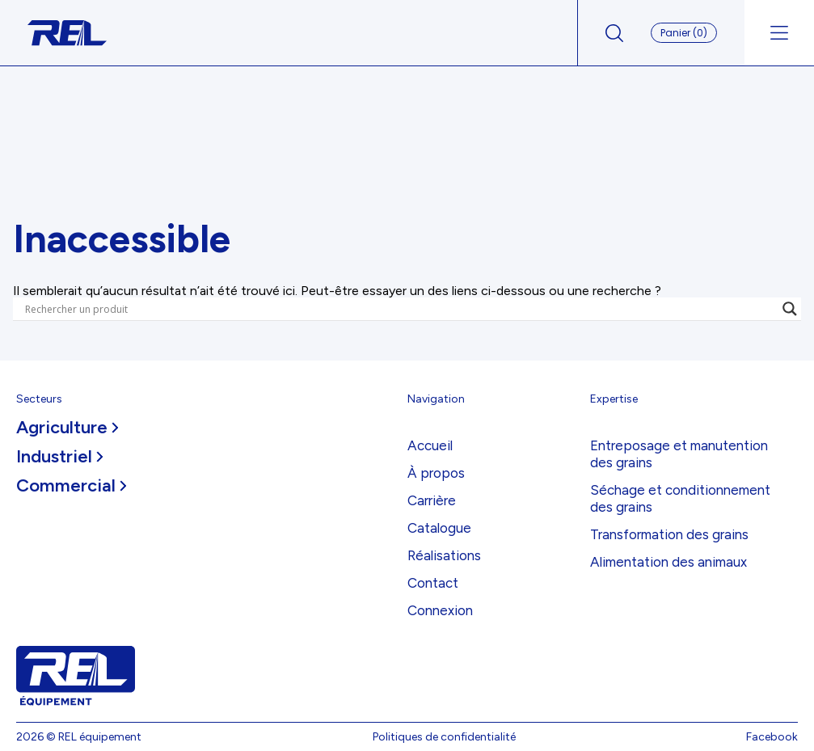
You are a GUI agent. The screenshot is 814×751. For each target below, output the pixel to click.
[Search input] (399, 308)
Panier (683, 33)
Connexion (440, 610)
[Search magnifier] (789, 308)
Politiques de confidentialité (444, 737)
